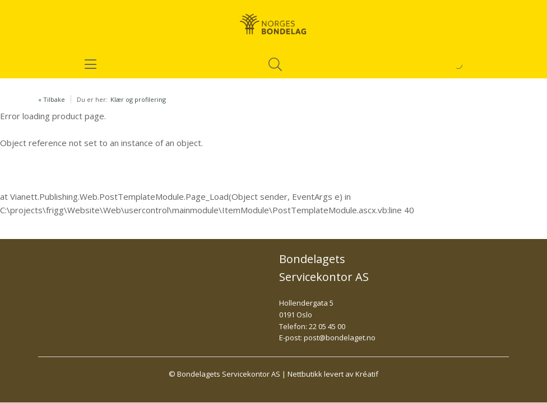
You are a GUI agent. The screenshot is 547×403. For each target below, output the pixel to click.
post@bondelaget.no (340, 337)
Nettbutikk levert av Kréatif (333, 374)
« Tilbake (51, 99)
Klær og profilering (138, 99)
